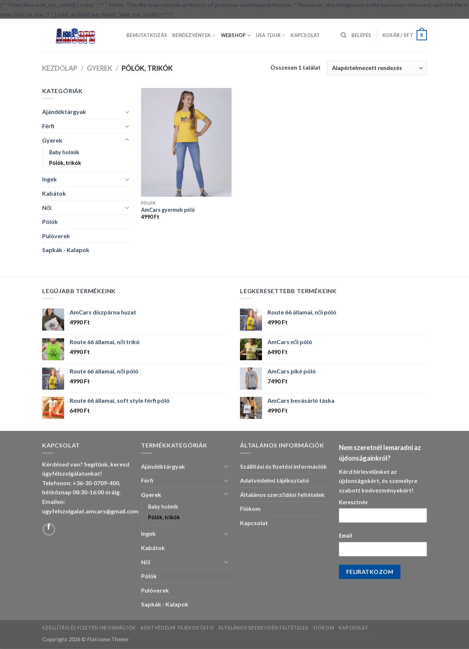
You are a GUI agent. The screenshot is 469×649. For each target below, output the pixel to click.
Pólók (50, 221)
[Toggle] (127, 111)
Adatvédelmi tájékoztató (274, 480)
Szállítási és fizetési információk (283, 466)
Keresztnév (353, 502)
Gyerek (99, 68)
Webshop (236, 35)
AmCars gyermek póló (168, 210)
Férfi (48, 125)
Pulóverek (56, 235)
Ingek (49, 179)
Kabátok (54, 193)
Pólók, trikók (65, 163)
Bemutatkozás (146, 35)
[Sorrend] (377, 68)
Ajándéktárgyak (64, 111)
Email (345, 535)
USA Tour (271, 35)
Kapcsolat (305, 35)
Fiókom (250, 508)
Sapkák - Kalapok (65, 249)
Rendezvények (194, 35)
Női (46, 207)
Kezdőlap (59, 68)
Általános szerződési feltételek (282, 494)
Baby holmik (64, 152)
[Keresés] (343, 35)
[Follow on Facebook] (49, 529)
